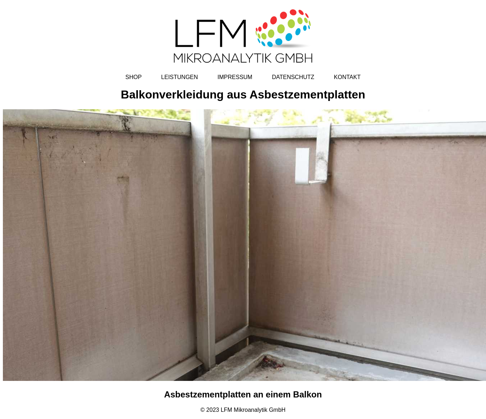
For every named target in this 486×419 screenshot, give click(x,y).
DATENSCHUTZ (293, 77)
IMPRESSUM (234, 77)
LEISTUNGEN (179, 77)
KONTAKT (347, 77)
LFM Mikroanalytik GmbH (253, 410)
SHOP (133, 77)
